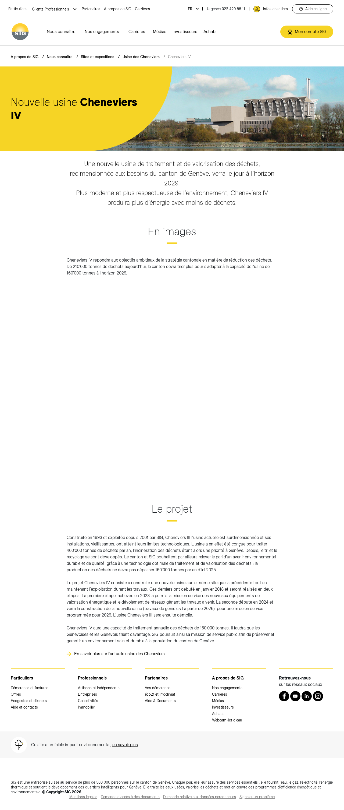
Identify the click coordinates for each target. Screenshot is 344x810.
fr (191, 9)
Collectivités (88, 701)
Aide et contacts (24, 707)
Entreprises (87, 694)
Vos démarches (157, 688)
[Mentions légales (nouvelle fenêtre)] (83, 797)
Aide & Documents (160, 701)
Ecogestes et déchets (29, 701)
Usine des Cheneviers (141, 57)
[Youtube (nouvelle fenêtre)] (295, 696)
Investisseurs (185, 31)
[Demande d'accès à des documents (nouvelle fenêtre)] (130, 797)
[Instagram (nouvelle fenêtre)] (318, 696)
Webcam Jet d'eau (227, 720)
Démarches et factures (29, 688)
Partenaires (91, 9)
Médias (159, 31)
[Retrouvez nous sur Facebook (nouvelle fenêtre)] (284, 696)
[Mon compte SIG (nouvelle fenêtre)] (306, 32)
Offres (16, 694)
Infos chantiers (275, 9)
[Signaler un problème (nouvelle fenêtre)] (257, 797)
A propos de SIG (117, 9)
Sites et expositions (97, 57)
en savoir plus (125, 744)
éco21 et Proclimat (160, 694)
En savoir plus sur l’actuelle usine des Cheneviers (119, 653)
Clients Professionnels (51, 9)
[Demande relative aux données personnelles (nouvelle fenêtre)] (199, 797)
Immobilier (86, 707)
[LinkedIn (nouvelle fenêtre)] (307, 696)
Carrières (142, 9)
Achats (210, 31)
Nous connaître (61, 31)
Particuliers (17, 9)
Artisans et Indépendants (99, 688)
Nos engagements (102, 31)
